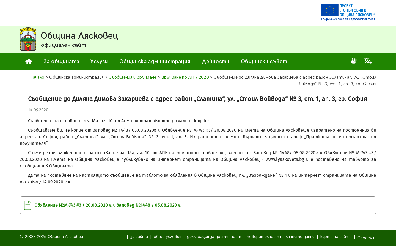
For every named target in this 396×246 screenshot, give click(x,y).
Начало (36, 77)
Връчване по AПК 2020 (185, 77)
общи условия (167, 236)
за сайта (139, 236)
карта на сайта (336, 236)
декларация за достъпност (214, 236)
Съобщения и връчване (132, 77)
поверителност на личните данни (281, 236)
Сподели (366, 238)
